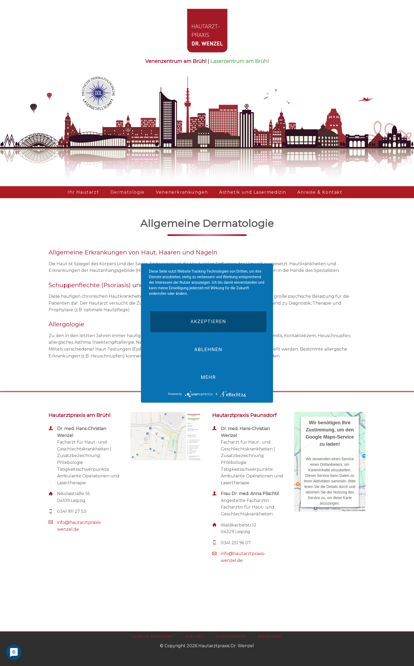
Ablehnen (208, 349)
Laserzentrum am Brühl (239, 61)
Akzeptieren (208, 321)
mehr (208, 377)
